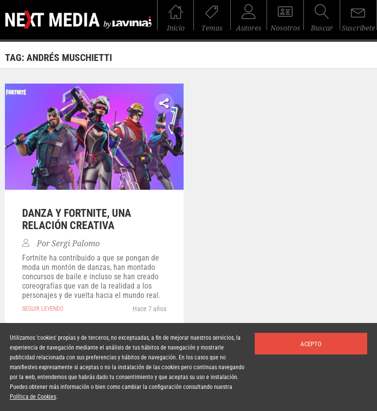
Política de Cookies (33, 396)
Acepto (311, 344)
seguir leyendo (42, 308)
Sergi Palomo (76, 243)
